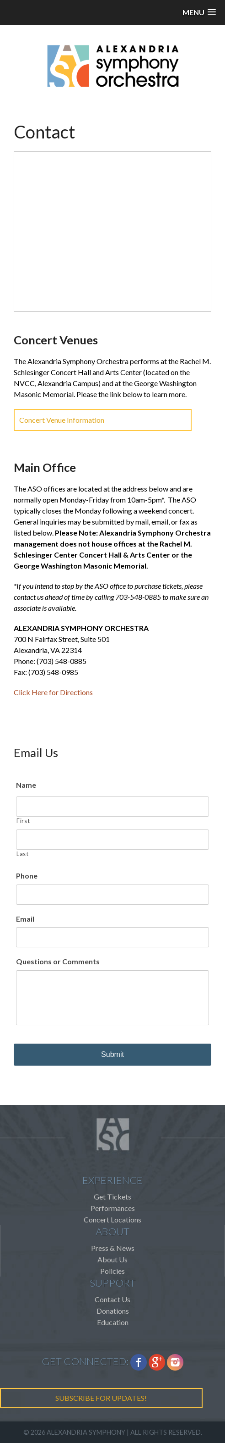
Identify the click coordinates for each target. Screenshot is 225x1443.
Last (22, 853)
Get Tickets (112, 1196)
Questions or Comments (58, 961)
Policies (112, 1270)
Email (25, 918)
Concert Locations (112, 1219)
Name (26, 784)
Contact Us (112, 1299)
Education (113, 1322)
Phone (27, 875)
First (23, 820)
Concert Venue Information (61, 419)
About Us (112, 1259)
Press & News (112, 1248)
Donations (112, 1310)
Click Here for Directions (53, 692)
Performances (113, 1208)
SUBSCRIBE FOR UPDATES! (101, 1397)
